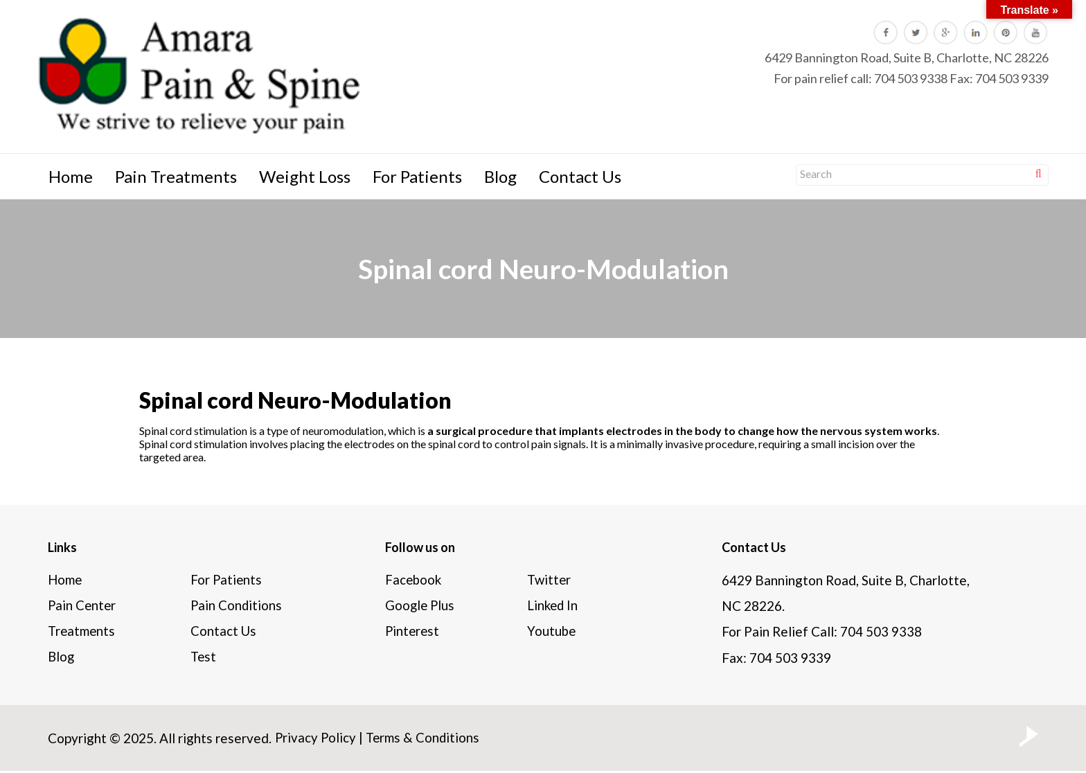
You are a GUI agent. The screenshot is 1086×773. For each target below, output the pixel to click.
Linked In (553, 606)
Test (203, 659)
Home (70, 176)
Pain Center (83, 606)
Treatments (82, 633)
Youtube (551, 633)
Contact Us (580, 176)
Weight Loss (304, 176)
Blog (500, 176)
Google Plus (420, 606)
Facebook (414, 580)
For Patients (417, 176)
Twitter (550, 580)
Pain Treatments (176, 176)
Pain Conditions (236, 606)
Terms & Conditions (425, 740)
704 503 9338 (910, 78)
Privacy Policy (316, 740)
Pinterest (413, 633)
